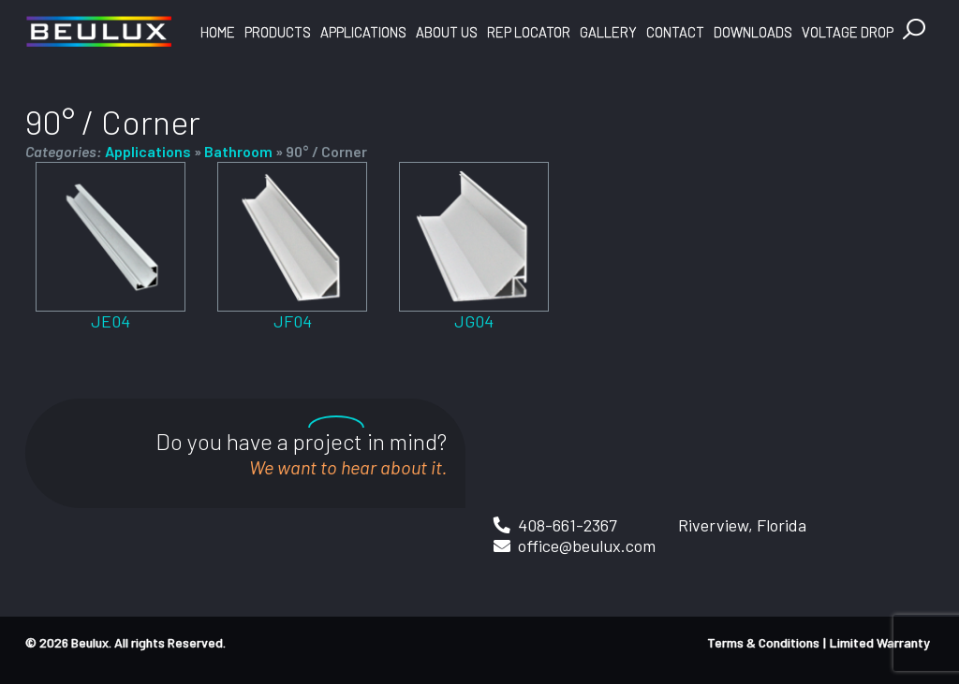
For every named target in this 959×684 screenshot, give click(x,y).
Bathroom (238, 151)
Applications (363, 31)
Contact (675, 31)
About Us (447, 31)
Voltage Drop (847, 31)
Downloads (753, 31)
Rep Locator (528, 31)
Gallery (608, 31)
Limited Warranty (880, 642)
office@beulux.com (587, 545)
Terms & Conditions (763, 642)
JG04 (474, 321)
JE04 (110, 321)
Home (217, 31)
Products (277, 31)
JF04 (292, 321)
